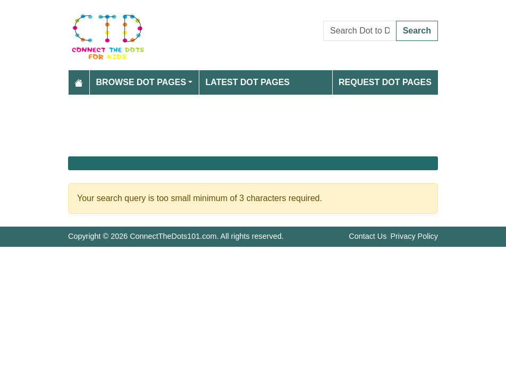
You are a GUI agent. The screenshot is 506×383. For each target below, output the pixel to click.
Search (417, 30)
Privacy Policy (414, 236)
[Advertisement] (253, 125)
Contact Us (367, 236)
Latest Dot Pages (248, 82)
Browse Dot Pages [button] (141, 82)
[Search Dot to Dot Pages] (360, 31)
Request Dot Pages (385, 82)
